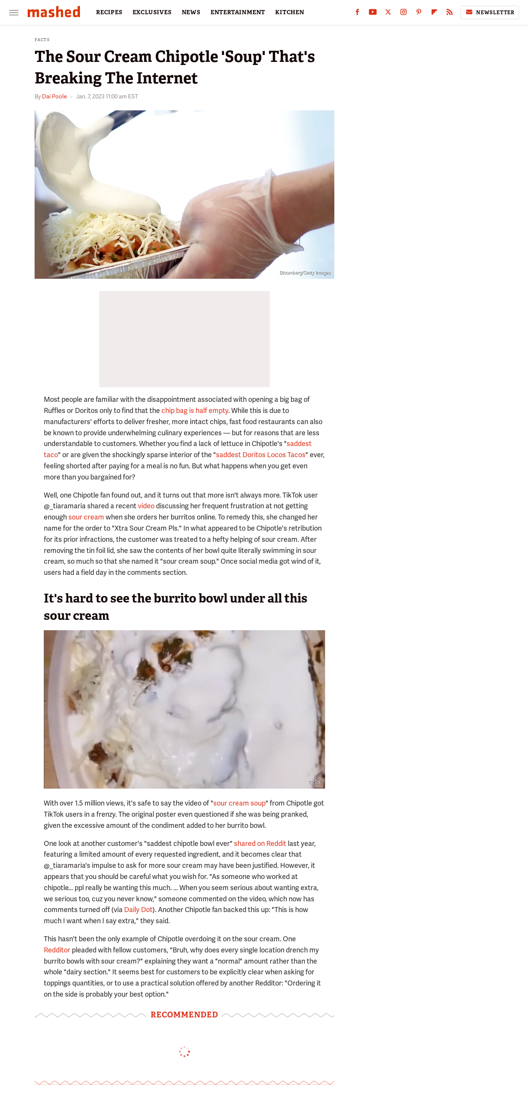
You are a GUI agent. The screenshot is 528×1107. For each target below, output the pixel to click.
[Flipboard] (434, 13)
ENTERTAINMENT (238, 12)
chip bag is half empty (194, 410)
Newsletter (490, 12)
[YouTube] (372, 13)
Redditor (58, 950)
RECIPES (109, 12)
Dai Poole (54, 96)
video (146, 505)
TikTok (314, 782)
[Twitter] (388, 13)
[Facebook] (357, 13)
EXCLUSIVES (152, 12)
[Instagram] (403, 13)
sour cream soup (239, 803)
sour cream (86, 517)
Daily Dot (138, 909)
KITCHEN (289, 12)
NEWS (191, 12)
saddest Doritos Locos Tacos (261, 454)
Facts (42, 40)
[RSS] (449, 13)
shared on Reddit (260, 843)
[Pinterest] (418, 13)
